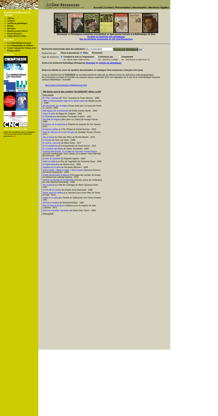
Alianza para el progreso (54, 205)
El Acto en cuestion (51, 158)
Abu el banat (48, 137)
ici (14, 136)
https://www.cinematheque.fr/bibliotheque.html (66, 85)
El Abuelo (47, 140)
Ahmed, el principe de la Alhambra (58, 180)
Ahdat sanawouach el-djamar (56, 175)
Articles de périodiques (17, 23)
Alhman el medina (51, 202)
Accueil (98, 7)
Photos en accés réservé (17, 31)
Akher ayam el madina (53, 193)
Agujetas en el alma (52, 167)
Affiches (10, 18)
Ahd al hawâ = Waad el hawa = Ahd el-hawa (63, 170)
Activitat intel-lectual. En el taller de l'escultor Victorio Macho (70, 151)
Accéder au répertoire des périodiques (106, 37)
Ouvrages (11, 28)
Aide (140, 49)
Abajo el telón (49, 113)
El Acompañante (50, 146)
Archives (11, 21)
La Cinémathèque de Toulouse (20, 45)
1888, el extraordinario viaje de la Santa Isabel (64, 101)
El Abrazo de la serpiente (54, 124)
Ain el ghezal (48, 185)
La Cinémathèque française (19, 43)
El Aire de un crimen (52, 190)
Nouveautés (139, 7)
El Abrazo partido (50, 129)
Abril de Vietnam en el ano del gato (59, 132)
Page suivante (48, 95)
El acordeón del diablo (53, 149)
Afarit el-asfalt (49, 161)
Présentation (123, 7)
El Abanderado (49, 116)
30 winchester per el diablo (55, 106)
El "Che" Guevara (51, 98)
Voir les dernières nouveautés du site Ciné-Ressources (106, 39)
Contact (109, 7)
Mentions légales (158, 7)
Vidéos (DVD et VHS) (16, 36)
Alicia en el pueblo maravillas (56, 210)
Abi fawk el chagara (52, 119)
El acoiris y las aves (52, 143)
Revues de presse (14, 33)
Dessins (10, 26)
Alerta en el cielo (50, 198)
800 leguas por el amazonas (55, 111)
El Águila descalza (51, 164)
